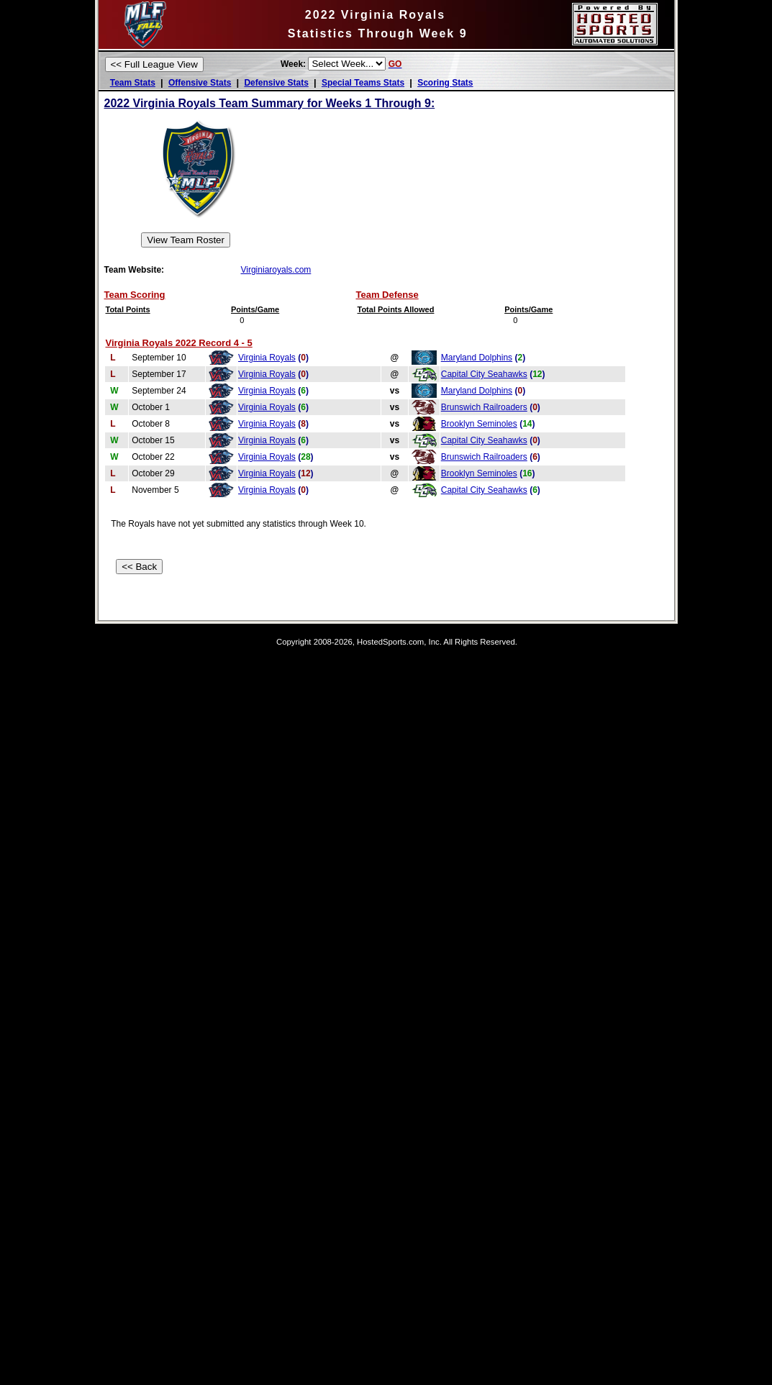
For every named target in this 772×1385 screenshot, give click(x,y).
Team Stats (132, 83)
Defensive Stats (276, 83)
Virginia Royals (267, 358)
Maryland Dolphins (476, 358)
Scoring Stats (445, 83)
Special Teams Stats (363, 83)
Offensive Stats (199, 83)
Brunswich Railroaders (484, 407)
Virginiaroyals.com (276, 270)
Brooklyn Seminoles (479, 424)
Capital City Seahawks (484, 374)
